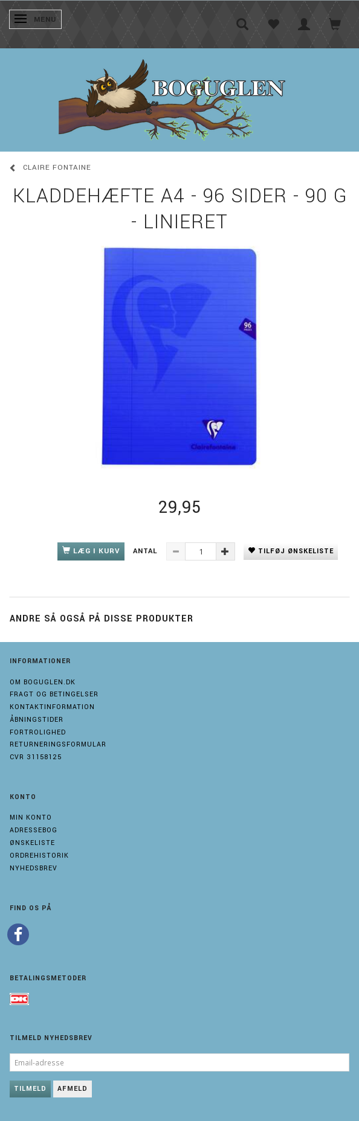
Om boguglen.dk (43, 682)
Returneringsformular (58, 744)
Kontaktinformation (52, 706)
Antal (146, 551)
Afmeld (72, 1088)
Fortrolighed (38, 732)
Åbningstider (36, 719)
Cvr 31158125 (36, 757)
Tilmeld (30, 1088)
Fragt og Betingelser (54, 694)
